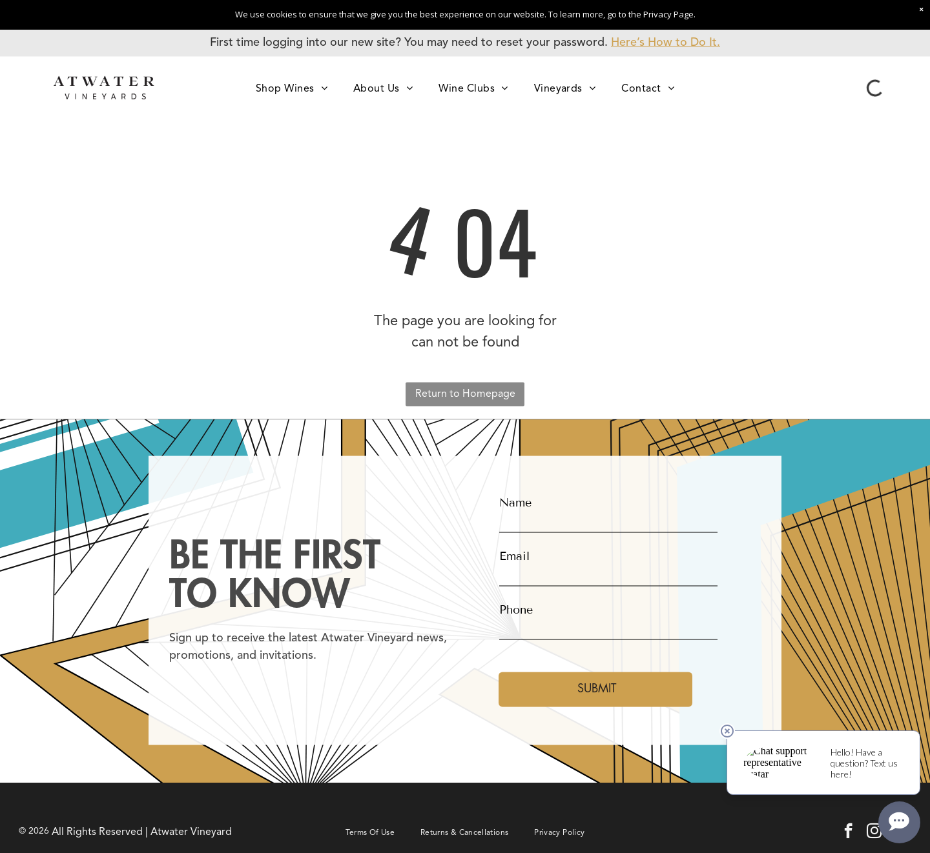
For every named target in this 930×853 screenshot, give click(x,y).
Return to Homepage (465, 393)
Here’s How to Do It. (665, 42)
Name (515, 503)
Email (514, 556)
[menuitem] (291, 88)
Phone (516, 610)
